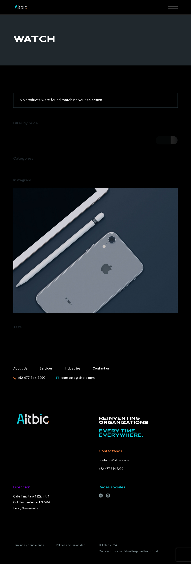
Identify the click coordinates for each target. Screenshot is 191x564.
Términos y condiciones (28, 545)
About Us (20, 368)
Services (46, 368)
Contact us (101, 368)
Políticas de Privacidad (70, 545)
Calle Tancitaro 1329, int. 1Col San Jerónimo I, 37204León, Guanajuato (31, 502)
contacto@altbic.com (114, 460)
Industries (72, 368)
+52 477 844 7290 (111, 468)
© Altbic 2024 (108, 545)
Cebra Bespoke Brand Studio (141, 551)
